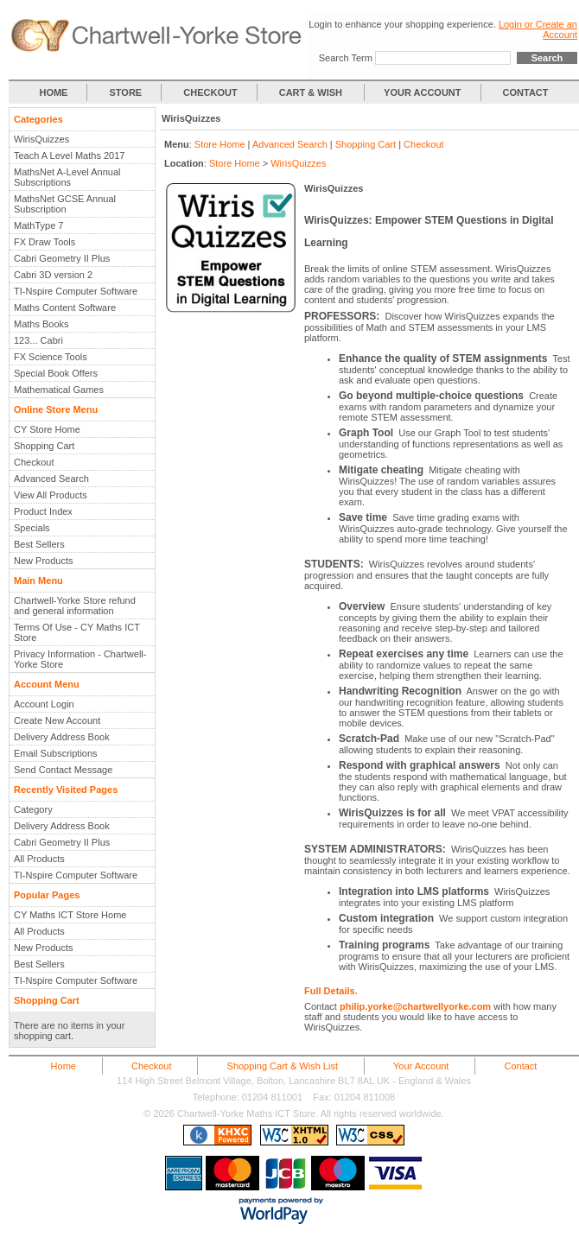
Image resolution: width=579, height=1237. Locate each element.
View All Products (50, 495)
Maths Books (41, 324)
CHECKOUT (210, 92)
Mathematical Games (59, 389)
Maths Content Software (65, 307)
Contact (520, 1066)
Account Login (44, 704)
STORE (126, 92)
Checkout (34, 462)
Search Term (345, 58)
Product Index (43, 511)
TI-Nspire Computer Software (75, 291)
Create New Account (57, 720)
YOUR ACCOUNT (422, 92)
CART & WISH (312, 92)
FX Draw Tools (44, 242)
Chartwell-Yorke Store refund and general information (75, 605)
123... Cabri (38, 340)
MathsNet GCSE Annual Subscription (65, 203)
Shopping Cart (44, 446)
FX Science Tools (50, 357)
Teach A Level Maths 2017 (69, 155)
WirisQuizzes (41, 139)
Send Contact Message (63, 769)
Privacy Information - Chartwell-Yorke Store (80, 659)
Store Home (219, 144)
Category (33, 809)
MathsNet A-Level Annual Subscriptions (67, 177)
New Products (43, 560)
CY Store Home (47, 429)
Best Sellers (39, 544)
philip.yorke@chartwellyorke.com (415, 1006)
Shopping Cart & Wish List (282, 1066)
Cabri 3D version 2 (53, 275)
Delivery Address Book (62, 737)
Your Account (421, 1066)
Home (63, 1066)
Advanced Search (51, 478)
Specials (32, 528)
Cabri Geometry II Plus (62, 258)
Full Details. (331, 991)
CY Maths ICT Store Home (70, 915)
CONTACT (526, 92)
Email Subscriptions (56, 753)
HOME (53, 92)
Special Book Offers (56, 373)
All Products (39, 858)
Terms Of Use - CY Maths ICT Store (77, 632)
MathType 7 (38, 225)
